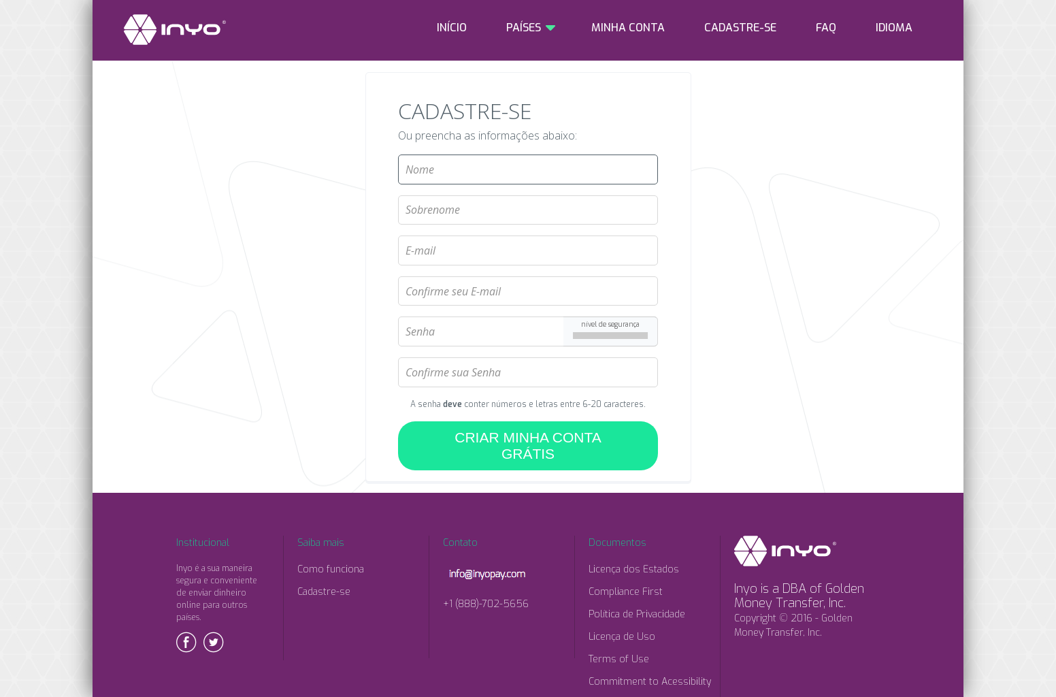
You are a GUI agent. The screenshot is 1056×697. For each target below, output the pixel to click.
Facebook (186, 642)
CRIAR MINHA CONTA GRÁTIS (528, 445)
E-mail (528, 230)
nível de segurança (610, 324)
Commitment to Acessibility (650, 681)
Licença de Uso (622, 636)
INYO (175, 29)
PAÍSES (523, 27)
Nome (528, 149)
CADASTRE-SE (740, 27)
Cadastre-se (323, 591)
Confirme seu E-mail (528, 270)
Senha (528, 311)
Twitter (213, 642)
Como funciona (330, 569)
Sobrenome (528, 189)
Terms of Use (619, 659)
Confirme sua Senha (528, 351)
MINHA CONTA (628, 27)
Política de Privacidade (637, 614)
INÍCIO (452, 27)
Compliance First (626, 591)
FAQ (826, 27)
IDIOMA (894, 27)
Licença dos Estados (634, 569)
